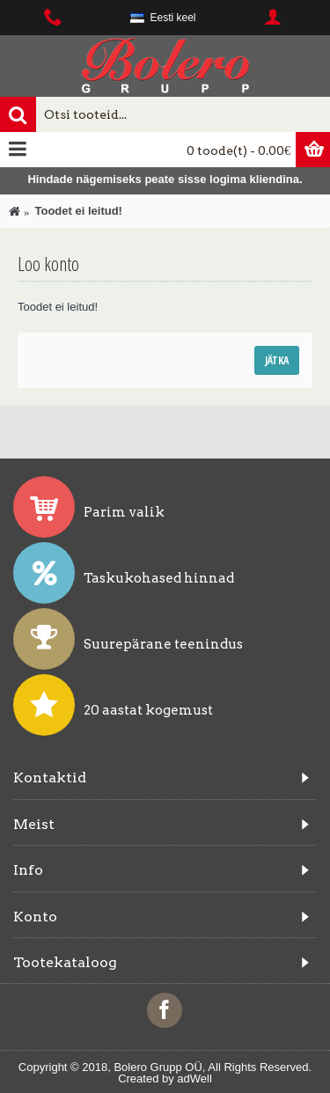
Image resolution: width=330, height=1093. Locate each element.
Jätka (277, 360)
